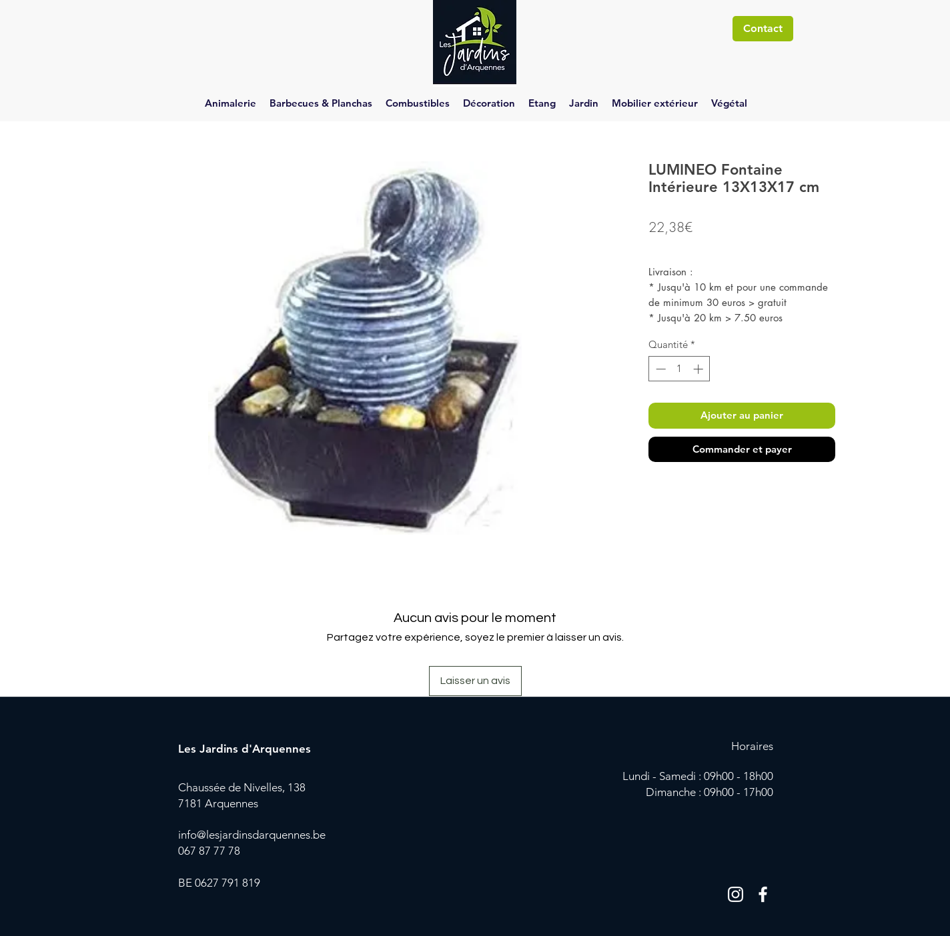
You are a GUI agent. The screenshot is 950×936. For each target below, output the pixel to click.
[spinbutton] (679, 369)
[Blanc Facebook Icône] (763, 894)
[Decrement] (659, 369)
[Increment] (699, 369)
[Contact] (763, 28)
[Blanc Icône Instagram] (735, 894)
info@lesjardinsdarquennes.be (252, 834)
